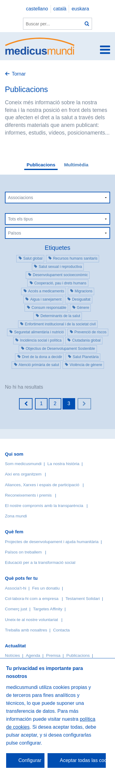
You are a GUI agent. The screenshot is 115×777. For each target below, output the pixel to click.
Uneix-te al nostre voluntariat (31, 619)
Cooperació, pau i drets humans (60, 283)
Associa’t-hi (15, 588)
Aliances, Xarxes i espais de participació (42, 485)
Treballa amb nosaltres (26, 630)
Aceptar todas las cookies (83, 760)
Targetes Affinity (48, 609)
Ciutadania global (86, 340)
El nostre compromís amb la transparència (44, 505)
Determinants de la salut (60, 316)
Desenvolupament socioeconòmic (60, 275)
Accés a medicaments (46, 291)
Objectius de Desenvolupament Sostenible (60, 348)
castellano (37, 8)
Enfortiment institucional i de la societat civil (60, 324)
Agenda (33, 655)
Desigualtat (81, 299)
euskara (80, 8)
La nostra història (63, 463)
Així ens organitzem (23, 474)
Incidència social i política (40, 340)
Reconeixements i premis (28, 495)
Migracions (84, 291)
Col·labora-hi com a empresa (32, 598)
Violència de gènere (86, 365)
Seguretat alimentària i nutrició (39, 332)
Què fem (14, 531)
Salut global (33, 258)
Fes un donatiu (46, 588)
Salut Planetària (86, 357)
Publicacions (41, 164)
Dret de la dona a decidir (42, 357)
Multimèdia (76, 164)
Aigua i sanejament (45, 299)
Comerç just (16, 609)
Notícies (12, 655)
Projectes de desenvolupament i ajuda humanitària (51, 541)
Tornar (18, 73)
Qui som (14, 454)
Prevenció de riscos (91, 332)
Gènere (83, 307)
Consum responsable (49, 307)
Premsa (53, 655)
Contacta (61, 630)
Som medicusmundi (23, 463)
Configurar (29, 760)
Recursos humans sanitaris (75, 258)
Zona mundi (16, 516)
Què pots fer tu (21, 578)
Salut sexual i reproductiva (60, 267)
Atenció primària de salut (39, 365)
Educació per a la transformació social (40, 562)
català (60, 8)
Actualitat (15, 645)
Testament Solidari (82, 598)
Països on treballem (24, 552)
